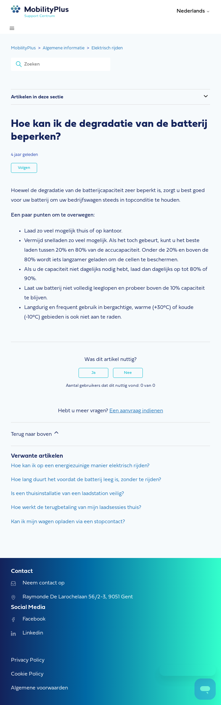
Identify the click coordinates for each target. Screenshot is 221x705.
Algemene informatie (63, 48)
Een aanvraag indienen (136, 411)
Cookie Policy (27, 674)
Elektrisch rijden (107, 48)
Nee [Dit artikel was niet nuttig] (128, 373)
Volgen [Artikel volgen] (24, 168)
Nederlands (193, 11)
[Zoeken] (60, 64)
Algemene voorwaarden (39, 688)
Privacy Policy (27, 660)
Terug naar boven (35, 433)
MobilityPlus (23, 48)
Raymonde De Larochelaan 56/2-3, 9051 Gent (72, 597)
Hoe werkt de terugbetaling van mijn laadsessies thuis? (76, 507)
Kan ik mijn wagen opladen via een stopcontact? (68, 522)
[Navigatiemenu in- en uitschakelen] (12, 28)
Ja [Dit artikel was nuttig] (93, 373)
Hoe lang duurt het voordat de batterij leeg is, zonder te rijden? (86, 479)
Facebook (28, 619)
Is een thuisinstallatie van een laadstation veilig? (67, 493)
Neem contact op (37, 583)
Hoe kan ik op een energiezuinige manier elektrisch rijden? (80, 466)
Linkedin (27, 633)
